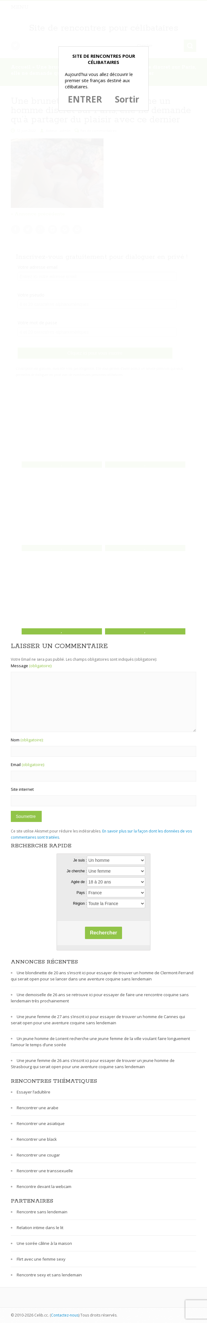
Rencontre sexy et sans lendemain (49, 1275)
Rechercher (103, 932)
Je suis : (80, 860)
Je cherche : (77, 871)
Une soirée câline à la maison (44, 1243)
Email (28, 764)
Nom (27, 740)
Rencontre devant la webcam (44, 1186)
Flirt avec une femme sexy (41, 1259)
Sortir (127, 99)
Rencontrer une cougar (38, 1155)
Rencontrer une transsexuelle (45, 1170)
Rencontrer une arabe (37, 1107)
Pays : (82, 893)
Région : (80, 903)
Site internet (22, 789)
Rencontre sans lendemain (42, 1212)
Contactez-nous (64, 1315)
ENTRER (85, 99)
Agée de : (79, 882)
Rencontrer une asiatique (41, 1123)
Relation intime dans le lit (40, 1227)
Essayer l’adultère (33, 1092)
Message (31, 665)
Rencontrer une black (37, 1139)
